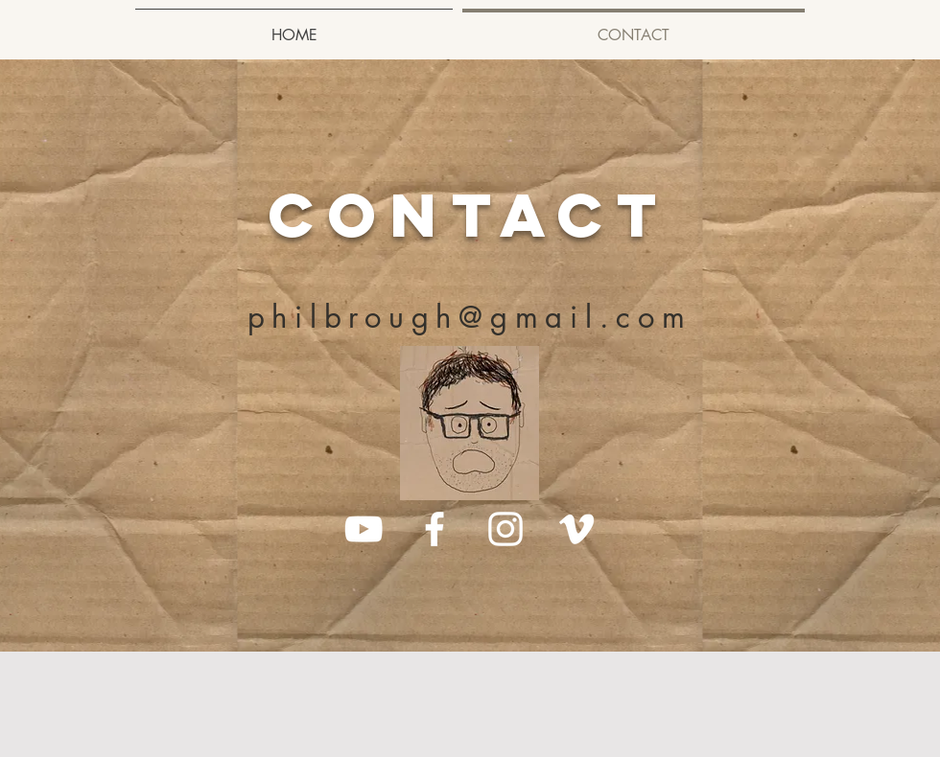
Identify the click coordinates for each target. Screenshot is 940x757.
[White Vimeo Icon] (576, 529)
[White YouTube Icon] (364, 529)
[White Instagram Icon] (505, 529)
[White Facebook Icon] (434, 529)
